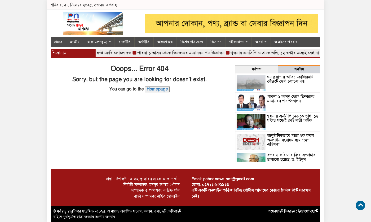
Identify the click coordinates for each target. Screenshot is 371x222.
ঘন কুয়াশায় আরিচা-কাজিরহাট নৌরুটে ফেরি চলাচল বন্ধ (290, 79)
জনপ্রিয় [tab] (299, 69)
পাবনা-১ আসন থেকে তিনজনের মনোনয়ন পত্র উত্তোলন (182, 52)
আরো (260, 42)
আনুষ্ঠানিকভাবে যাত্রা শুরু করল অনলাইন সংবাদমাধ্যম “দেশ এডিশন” (290, 140)
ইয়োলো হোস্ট (308, 211)
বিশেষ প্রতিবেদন (192, 42)
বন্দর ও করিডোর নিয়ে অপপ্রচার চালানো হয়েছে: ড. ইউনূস (291, 157)
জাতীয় (74, 42)
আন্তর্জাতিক (165, 42)
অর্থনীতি (144, 42)
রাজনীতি (125, 42)
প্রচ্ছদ (58, 42)
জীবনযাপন (238, 42)
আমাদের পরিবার (285, 42)
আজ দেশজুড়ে (99, 42)
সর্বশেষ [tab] (256, 69)
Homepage (157, 89)
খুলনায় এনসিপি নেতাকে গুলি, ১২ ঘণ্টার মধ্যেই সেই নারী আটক (283, 52)
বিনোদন (216, 42)
